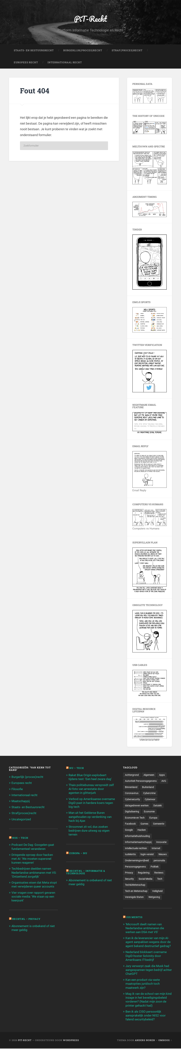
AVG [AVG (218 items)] (163, 781)
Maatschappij (20, 801)
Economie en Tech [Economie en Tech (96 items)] (135, 817)
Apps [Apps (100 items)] (162, 774)
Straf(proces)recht (23, 813)
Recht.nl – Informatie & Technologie (85, 872)
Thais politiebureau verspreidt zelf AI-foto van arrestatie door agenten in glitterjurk (91, 789)
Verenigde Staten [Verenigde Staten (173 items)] (134, 897)
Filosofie (17, 789)
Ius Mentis (134, 917)
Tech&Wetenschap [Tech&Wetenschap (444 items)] (135, 885)
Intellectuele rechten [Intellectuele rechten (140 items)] (136, 848)
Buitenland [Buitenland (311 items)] (148, 787)
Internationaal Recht (65, 62)
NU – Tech (76, 768)
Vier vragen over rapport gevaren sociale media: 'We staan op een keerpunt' (33, 896)
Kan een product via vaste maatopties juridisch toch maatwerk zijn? (142, 984)
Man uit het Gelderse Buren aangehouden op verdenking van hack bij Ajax (90, 816)
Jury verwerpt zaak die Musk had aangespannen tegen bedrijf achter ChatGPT (148, 970)
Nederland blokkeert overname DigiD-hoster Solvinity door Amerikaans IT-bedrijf (146, 956)
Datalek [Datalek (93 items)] (157, 805)
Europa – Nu (78, 853)
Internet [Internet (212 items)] (156, 848)
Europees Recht (26, 62)
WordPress (71, 1040)
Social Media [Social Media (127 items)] (145, 879)
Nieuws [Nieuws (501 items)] (163, 854)
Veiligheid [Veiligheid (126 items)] (157, 891)
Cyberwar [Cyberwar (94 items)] (150, 799)
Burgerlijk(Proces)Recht (82, 50)
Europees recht (21, 783)
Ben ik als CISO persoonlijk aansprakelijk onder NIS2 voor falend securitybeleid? (145, 1015)
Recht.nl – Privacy (26, 919)
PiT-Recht (90, 18)
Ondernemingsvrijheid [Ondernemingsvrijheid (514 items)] (137, 860)
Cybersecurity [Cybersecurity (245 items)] (132, 799)
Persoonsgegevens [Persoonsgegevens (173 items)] (135, 866)
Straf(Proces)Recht (127, 50)
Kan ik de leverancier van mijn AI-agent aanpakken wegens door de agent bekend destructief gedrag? (148, 942)
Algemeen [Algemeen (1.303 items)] (149, 774)
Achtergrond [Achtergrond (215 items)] (132, 774)
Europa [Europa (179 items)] (153, 817)
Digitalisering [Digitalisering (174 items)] (132, 811)
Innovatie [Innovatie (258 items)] (161, 842)
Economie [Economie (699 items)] (149, 811)
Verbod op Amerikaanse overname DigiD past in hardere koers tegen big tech (92, 802)
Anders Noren (145, 1040)
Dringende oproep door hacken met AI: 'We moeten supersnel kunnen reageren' (32, 858)
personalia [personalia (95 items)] (159, 860)
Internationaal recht (24, 795)
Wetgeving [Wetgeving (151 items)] (154, 897)
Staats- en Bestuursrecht (34, 50)
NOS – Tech (20, 837)
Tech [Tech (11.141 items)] (159, 879)
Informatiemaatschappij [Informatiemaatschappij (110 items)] (138, 842)
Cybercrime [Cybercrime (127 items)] (149, 793)
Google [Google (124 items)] (129, 830)
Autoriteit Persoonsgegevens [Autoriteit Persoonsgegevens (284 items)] (141, 781)
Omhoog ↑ (165, 1040)
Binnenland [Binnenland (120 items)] (131, 787)
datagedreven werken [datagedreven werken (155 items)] (137, 805)
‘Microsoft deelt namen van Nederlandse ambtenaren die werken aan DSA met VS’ (144, 928)
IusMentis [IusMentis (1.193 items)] (130, 854)
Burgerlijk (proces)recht (27, 777)
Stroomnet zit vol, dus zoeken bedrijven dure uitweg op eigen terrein (89, 830)
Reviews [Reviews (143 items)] (158, 873)
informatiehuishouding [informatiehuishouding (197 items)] (137, 836)
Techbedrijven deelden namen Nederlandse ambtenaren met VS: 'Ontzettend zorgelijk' (33, 872)
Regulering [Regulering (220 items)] (144, 873)
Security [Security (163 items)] (129, 879)
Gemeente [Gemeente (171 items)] (158, 824)
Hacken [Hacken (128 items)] (142, 830)
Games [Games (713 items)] (144, 824)
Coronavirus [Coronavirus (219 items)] (131, 793)
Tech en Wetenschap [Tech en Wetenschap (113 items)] (136, 891)
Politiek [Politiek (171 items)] (155, 866)
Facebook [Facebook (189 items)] (130, 824)
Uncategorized (21, 819)
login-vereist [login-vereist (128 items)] (147, 854)
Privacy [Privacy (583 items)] (129, 873)
